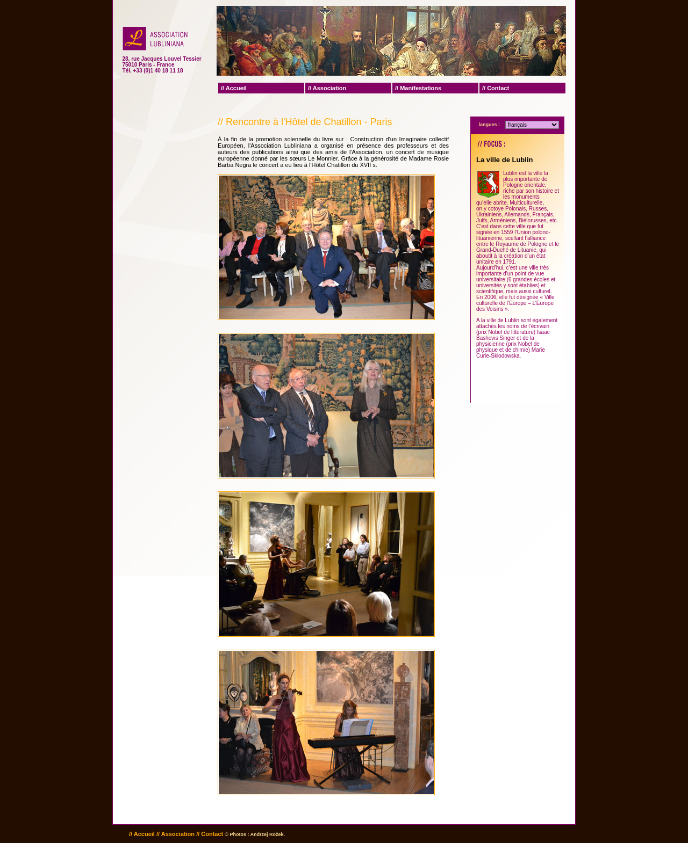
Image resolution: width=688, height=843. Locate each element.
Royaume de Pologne (521, 244)
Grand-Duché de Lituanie (506, 250)
